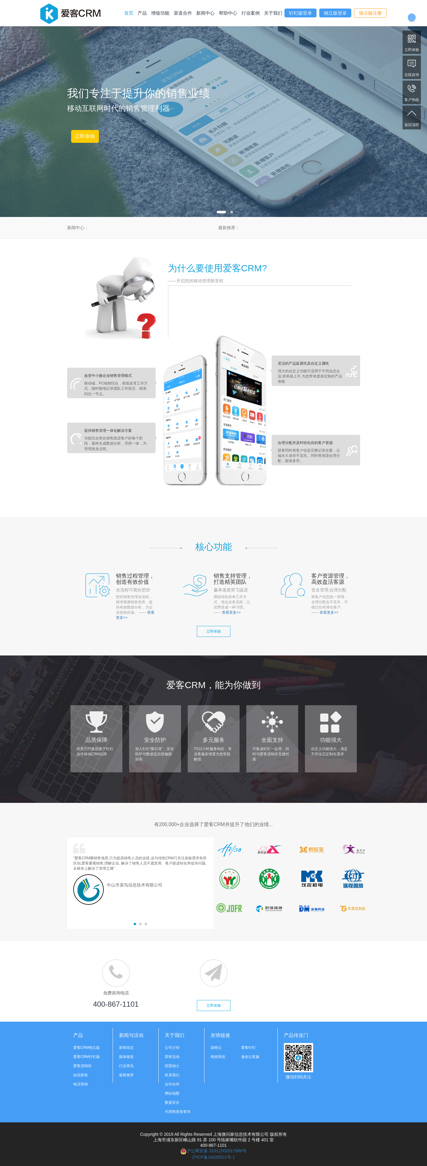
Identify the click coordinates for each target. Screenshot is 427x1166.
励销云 (216, 1047)
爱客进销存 (82, 1066)
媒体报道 (126, 1057)
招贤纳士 (172, 1066)
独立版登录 (335, 13)
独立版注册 (370, 13)
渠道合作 (183, 13)
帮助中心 (228, 13)
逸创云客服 (250, 1057)
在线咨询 (411, 67)
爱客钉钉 (248, 1047)
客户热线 (411, 92)
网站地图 (172, 1093)
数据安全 (172, 1102)
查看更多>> (231, 612)
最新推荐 (126, 1075)
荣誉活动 (172, 1057)
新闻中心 (205, 13)
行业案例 (250, 13)
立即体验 (411, 42)
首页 (128, 13)
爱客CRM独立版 (86, 1047)
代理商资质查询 (177, 1112)
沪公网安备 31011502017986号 (213, 1150)
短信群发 (80, 1075)
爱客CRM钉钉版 (86, 1057)
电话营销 (80, 1084)
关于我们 (273, 13)
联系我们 (172, 1075)
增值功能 (160, 13)
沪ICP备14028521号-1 (213, 1157)
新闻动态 (126, 1047)
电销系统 (218, 1057)
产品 (142, 13)
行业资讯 (126, 1066)
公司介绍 (172, 1047)
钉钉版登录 (300, 13)
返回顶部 (411, 117)
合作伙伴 (172, 1084)
